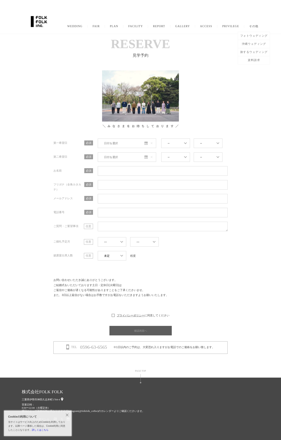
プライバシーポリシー (130, 315)
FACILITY (135, 26)
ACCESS (206, 26)
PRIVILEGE (230, 26)
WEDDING (75, 26)
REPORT (159, 26)
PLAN (114, 26)
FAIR (96, 26)
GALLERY (182, 26)
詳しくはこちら (40, 430)
